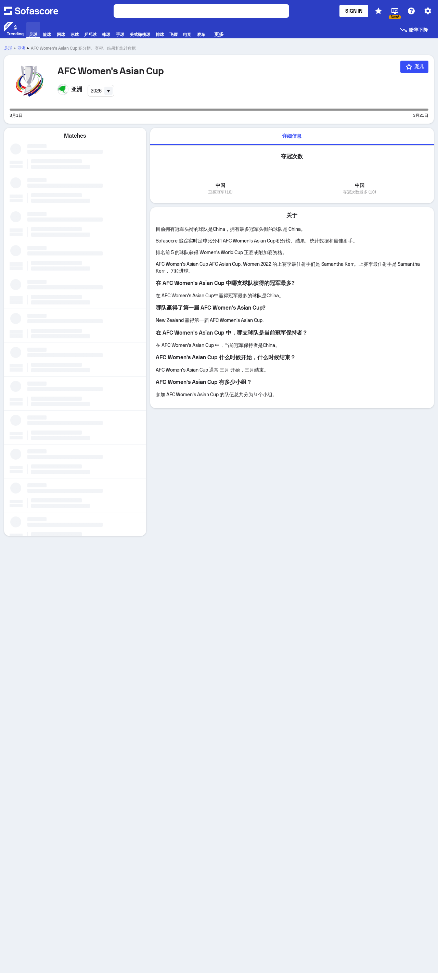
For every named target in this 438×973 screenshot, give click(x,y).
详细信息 (291, 136)
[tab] (292, 136)
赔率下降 (413, 30)
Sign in (354, 11)
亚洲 (21, 48)
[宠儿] (414, 67)
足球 (8, 48)
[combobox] (101, 91)
